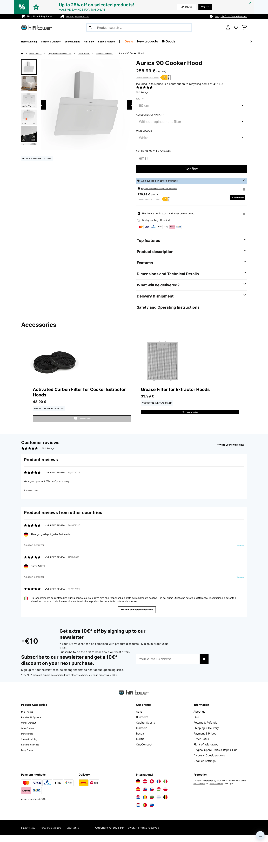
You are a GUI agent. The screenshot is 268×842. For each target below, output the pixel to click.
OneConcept (144, 751)
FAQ (196, 724)
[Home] (25, 53)
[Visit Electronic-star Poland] (165, 796)
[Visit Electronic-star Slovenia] (152, 812)
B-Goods (196, 41)
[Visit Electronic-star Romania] (145, 804)
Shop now (203, 6)
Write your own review (225, 449)
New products (175, 41)
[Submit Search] (90, 28)
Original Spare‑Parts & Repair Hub (215, 756)
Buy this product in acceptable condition (163, 188)
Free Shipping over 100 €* (80, 16)
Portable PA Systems (34, 724)
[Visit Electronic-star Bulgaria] (152, 804)
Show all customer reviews (138, 616)
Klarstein (141, 735)
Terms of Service (220, 790)
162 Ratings (142, 92)
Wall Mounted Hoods (123, 53)
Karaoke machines (33, 751)
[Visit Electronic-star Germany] (138, 788)
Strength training (32, 746)
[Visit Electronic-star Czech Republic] (152, 796)
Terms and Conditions (59, 834)
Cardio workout (31, 729)
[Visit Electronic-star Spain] (138, 796)
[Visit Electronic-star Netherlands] (138, 812)
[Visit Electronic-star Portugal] (145, 812)
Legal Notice (87, 834)
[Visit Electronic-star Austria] (145, 788)
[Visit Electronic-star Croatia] (138, 804)
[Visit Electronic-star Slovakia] (145, 796)
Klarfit (140, 746)
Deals (156, 41)
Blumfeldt (142, 724)
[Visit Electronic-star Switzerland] (152, 788)
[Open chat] (260, 835)
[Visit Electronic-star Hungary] (159, 796)
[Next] (251, 41)
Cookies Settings (204, 767)
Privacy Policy (200, 790)
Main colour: (144, 130)
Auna (139, 718)
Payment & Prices (204, 740)
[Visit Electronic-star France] (159, 788)
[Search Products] (139, 27)
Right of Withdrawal (206, 751)
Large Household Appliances (67, 53)
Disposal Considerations (209, 762)
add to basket (235, 197)
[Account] (228, 27)
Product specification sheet (147, 78)
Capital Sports (145, 729)
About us (199, 718)
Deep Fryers (29, 756)
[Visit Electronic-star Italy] (165, 788)
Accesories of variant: (150, 114)
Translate (238, 553)
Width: (140, 98)
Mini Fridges (29, 718)
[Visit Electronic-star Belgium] (165, 804)
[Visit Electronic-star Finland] (159, 804)
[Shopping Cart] (244, 27)
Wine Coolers (29, 735)
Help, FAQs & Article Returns (231, 16)
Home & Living (38, 53)
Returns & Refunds (205, 729)
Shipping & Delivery (206, 735)
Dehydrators (29, 740)
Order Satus (201, 746)
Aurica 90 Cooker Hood (153, 53)
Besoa (140, 740)
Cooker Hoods (97, 53)
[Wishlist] (236, 27)
